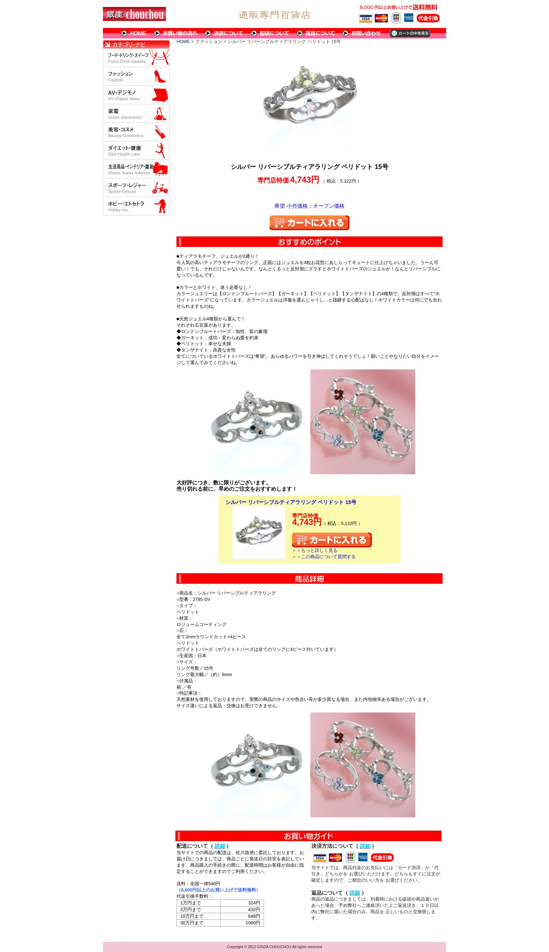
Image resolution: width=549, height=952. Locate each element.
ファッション (208, 41)
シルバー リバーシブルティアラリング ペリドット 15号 (290, 502)
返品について (316, 33)
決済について (224, 33)
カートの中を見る (409, 33)
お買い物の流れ (175, 33)
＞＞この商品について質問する (324, 556)
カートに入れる (309, 222)
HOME (133, 33)
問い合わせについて (362, 33)
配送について (270, 33)
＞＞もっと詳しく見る (315, 550)
